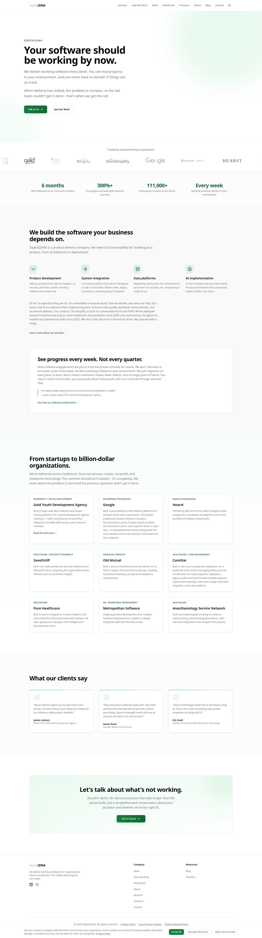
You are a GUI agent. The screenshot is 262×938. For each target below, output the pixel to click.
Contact (219, 5)
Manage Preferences (198, 931)
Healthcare (169, 5)
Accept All (176, 931)
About (197, 5)
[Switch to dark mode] (230, 5)
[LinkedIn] (31, 884)
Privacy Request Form (176, 924)
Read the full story (45, 533)
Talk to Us (35, 109)
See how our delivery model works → (58, 402)
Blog (208, 5)
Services (122, 5)
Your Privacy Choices (150, 924)
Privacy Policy (128, 924)
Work (155, 5)
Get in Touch (131, 818)
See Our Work (62, 109)
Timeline (190, 877)
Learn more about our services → (48, 332)
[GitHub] (37, 884)
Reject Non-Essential (225, 931)
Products (184, 5)
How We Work (139, 5)
